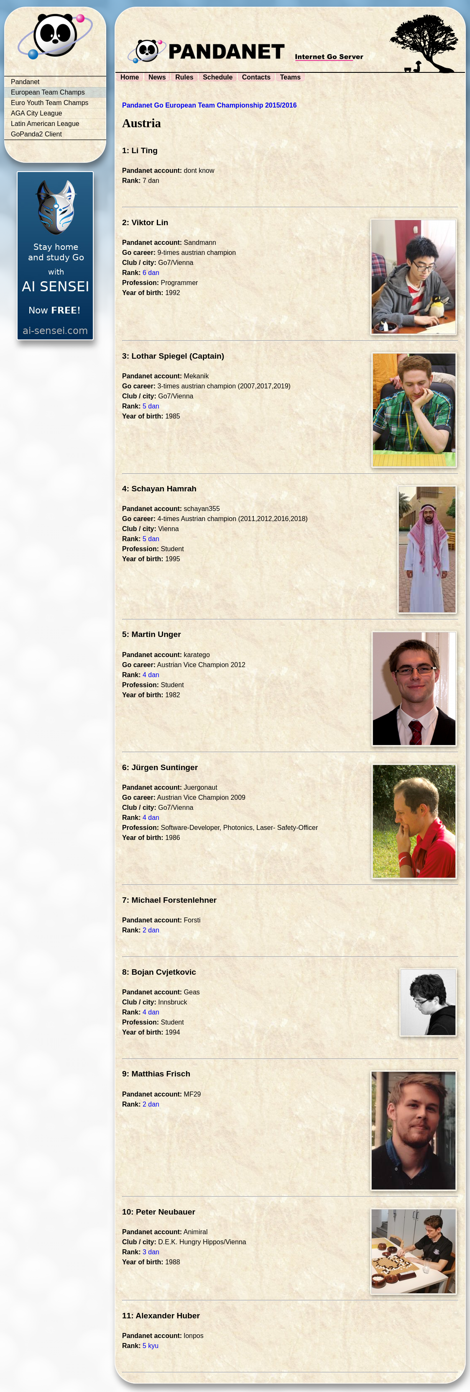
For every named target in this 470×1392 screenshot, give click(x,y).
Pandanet (25, 81)
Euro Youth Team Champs (50, 102)
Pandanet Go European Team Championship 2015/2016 (209, 105)
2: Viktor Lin (145, 222)
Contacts (256, 77)
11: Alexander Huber (161, 1315)
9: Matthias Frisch (156, 1073)
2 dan (151, 930)
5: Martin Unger (151, 634)
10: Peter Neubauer (158, 1211)
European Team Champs (48, 92)
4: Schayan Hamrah (159, 488)
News (157, 77)
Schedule (217, 77)
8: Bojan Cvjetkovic (159, 972)
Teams (290, 77)
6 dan (151, 272)
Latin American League (45, 123)
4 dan (151, 674)
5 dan (151, 406)
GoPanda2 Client (36, 134)
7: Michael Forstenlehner (169, 900)
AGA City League (36, 113)
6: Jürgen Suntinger (160, 767)
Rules (184, 77)
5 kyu (150, 1345)
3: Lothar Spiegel (154, 356)
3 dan (151, 1252)
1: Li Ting (140, 150)
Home (129, 77)
